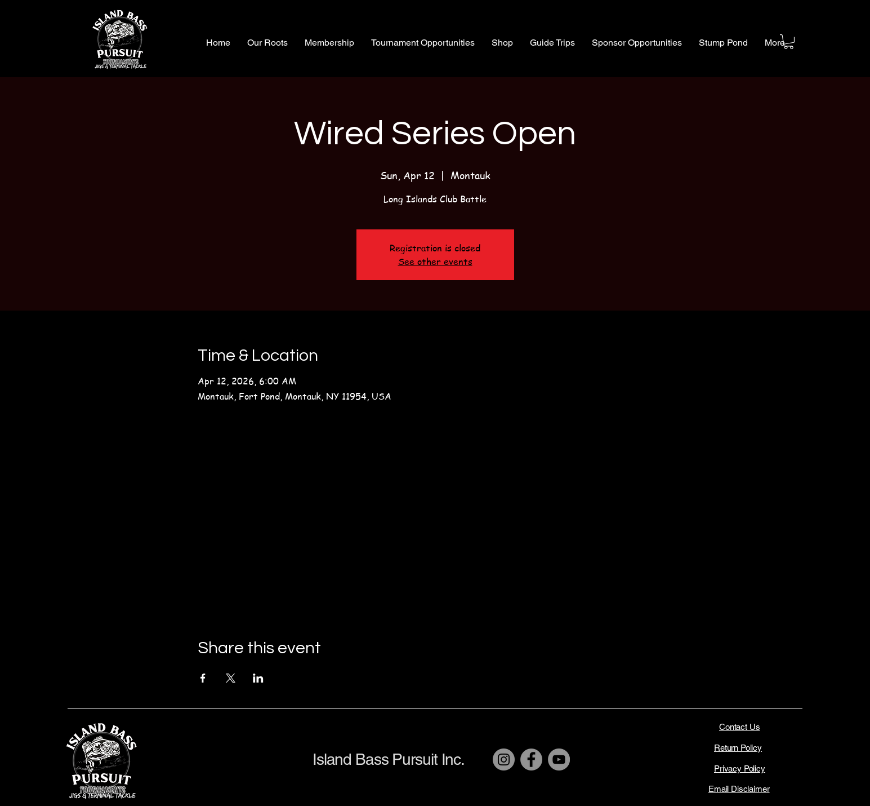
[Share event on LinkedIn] (258, 678)
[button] (267, 43)
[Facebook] (531, 759)
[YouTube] (559, 759)
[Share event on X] (230, 678)
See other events (435, 261)
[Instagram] (504, 759)
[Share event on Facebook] (203, 678)
